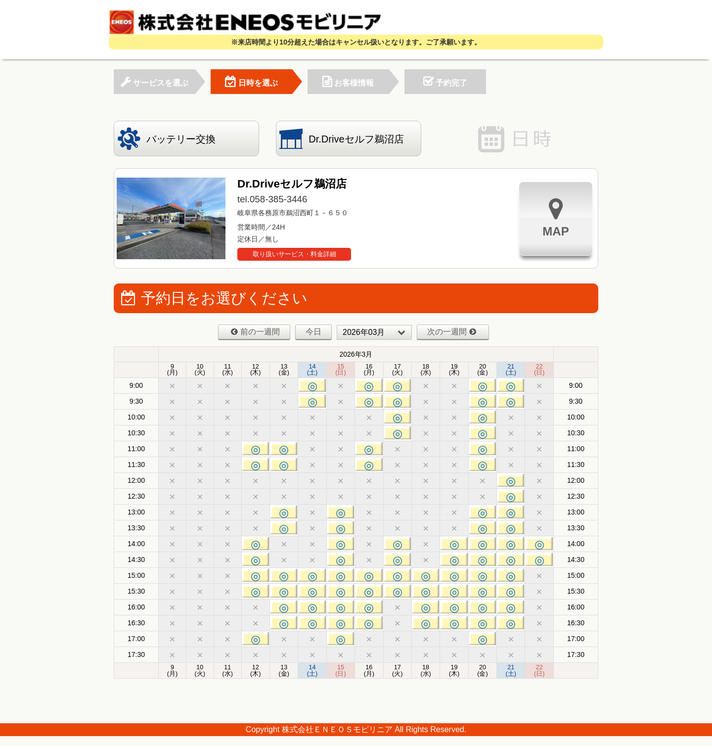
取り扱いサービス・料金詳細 (294, 254)
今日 (313, 331)
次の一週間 (451, 331)
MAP (555, 217)
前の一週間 (255, 331)
